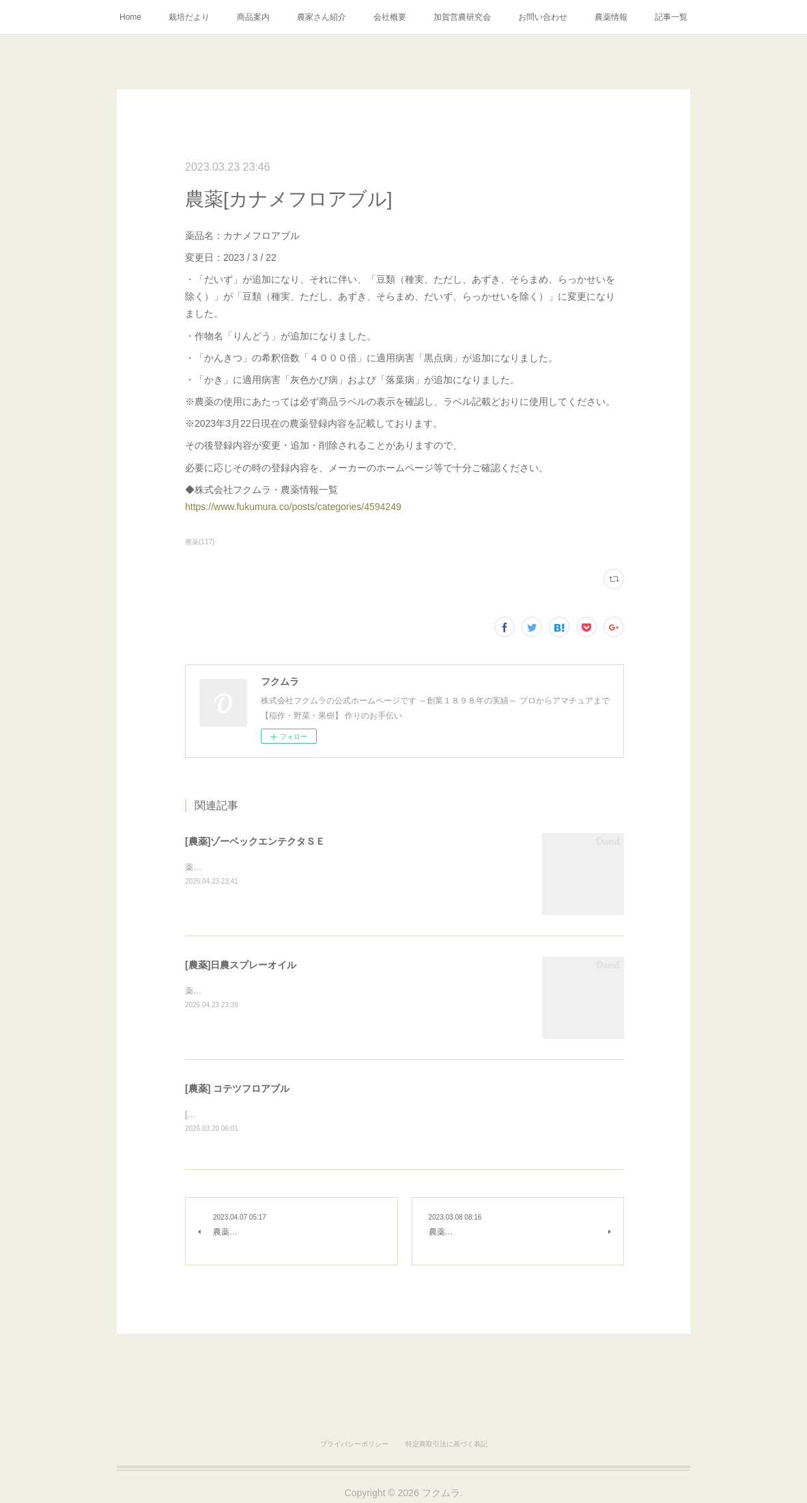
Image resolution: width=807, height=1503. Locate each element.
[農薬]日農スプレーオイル (240, 964)
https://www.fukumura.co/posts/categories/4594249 (293, 506)
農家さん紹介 (321, 17)
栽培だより (189, 17)
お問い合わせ (542, 17)
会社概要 (389, 17)
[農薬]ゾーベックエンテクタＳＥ (255, 841)
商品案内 (253, 17)
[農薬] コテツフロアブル (237, 1088)
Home (130, 17)
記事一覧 (671, 17)
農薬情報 (611, 17)
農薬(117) (199, 542)
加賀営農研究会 (462, 17)
